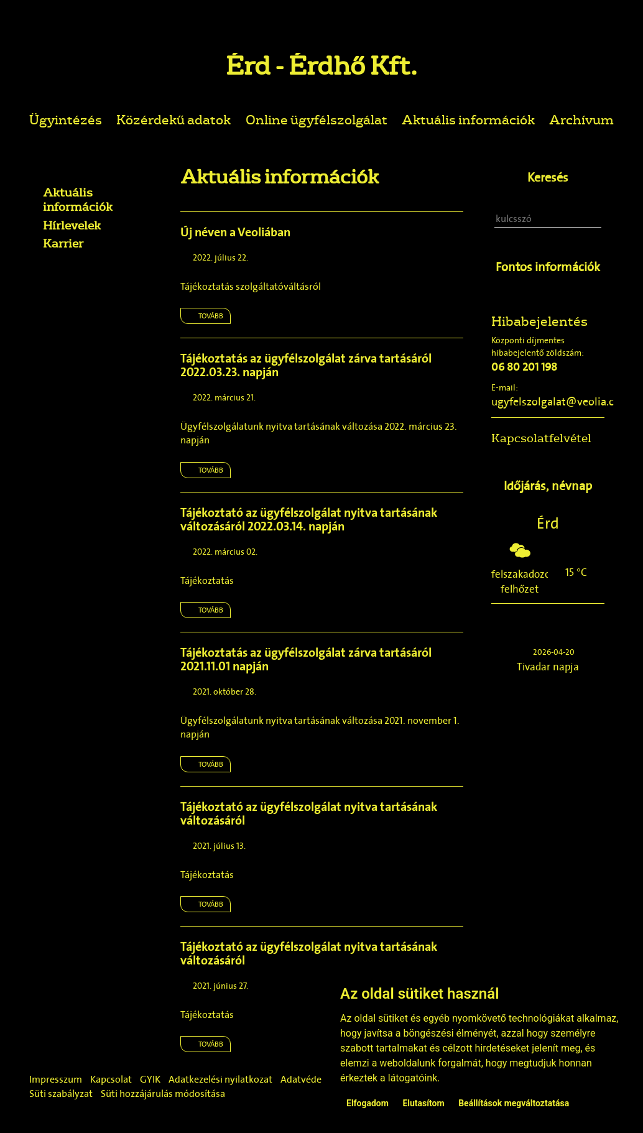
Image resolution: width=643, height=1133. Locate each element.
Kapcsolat (111, 1079)
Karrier (63, 243)
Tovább (210, 316)
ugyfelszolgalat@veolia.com (560, 401)
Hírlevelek (72, 225)
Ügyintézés (65, 119)
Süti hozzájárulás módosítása (163, 1093)
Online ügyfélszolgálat (316, 119)
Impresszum (55, 1079)
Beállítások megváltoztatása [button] (513, 1103)
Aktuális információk (468, 119)
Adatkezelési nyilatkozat (220, 1079)
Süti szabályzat (61, 1093)
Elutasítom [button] (423, 1103)
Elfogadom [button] (367, 1103)
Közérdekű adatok (173, 119)
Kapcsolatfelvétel (541, 437)
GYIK (150, 1079)
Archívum (581, 119)
